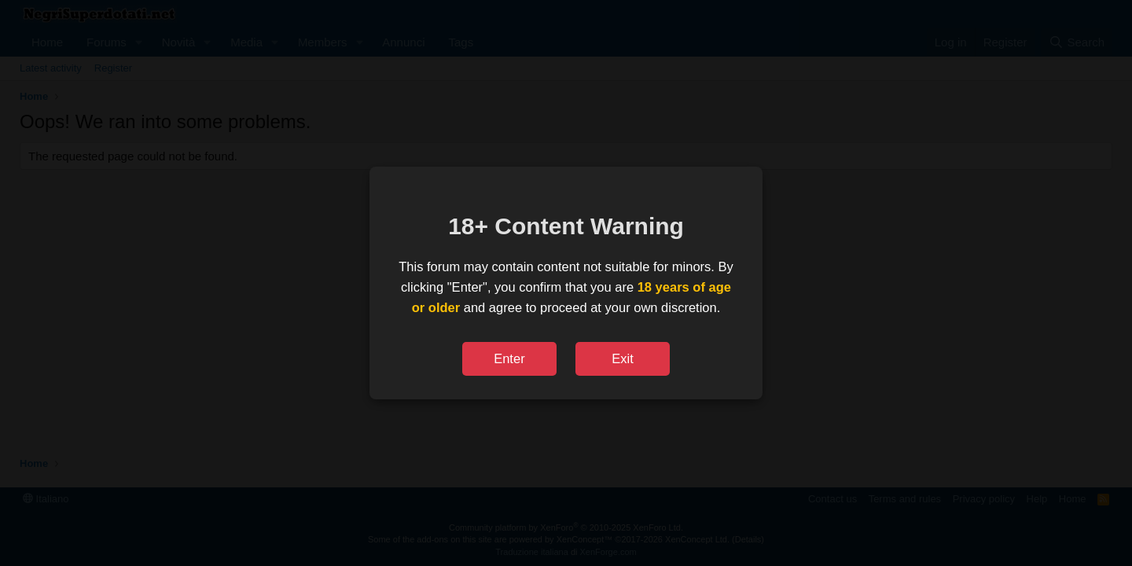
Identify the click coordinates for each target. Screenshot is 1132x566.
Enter (509, 358)
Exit (623, 358)
